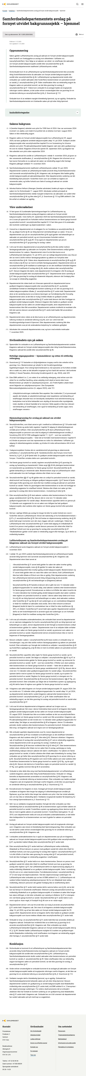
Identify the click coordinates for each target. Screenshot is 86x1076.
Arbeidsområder (35, 1035)
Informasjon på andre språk (67, 1043)
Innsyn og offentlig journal (38, 1043)
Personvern (61, 1031)
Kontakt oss (34, 1047)
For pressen (34, 1051)
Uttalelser (12, 11)
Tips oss (33, 1055)
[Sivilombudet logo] (11, 4)
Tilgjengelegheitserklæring (66, 1035)
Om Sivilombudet (35, 1031)
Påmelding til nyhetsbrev (66, 1047)
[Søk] (77, 4)
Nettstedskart (62, 1039)
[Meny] (82, 4)
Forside (5, 11)
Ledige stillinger (35, 1039)
